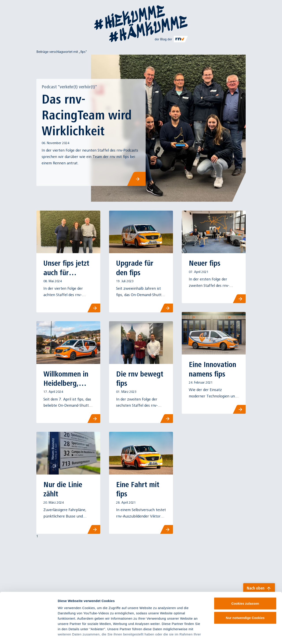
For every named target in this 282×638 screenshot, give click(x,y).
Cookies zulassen (245, 571)
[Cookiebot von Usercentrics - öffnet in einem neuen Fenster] (28, 629)
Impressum (67, 612)
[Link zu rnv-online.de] (171, 39)
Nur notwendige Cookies (245, 585)
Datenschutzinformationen (127, 612)
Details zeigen (234, 629)
